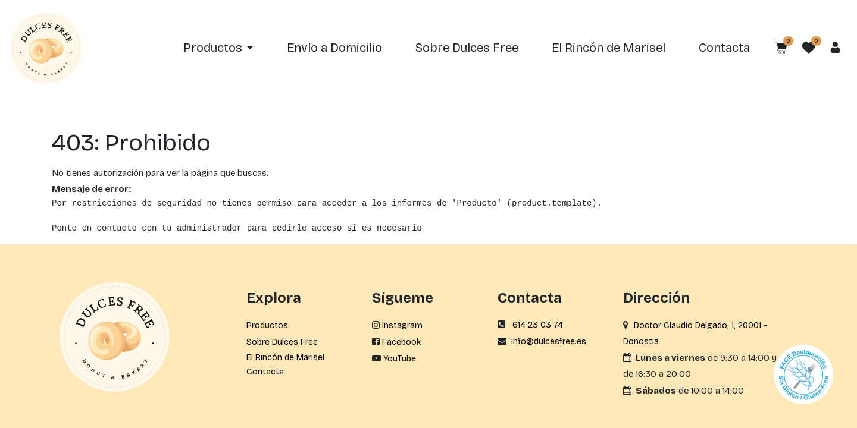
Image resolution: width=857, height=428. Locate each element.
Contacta (265, 372)
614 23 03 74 (537, 325)
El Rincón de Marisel (285, 358)
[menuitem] (334, 48)
